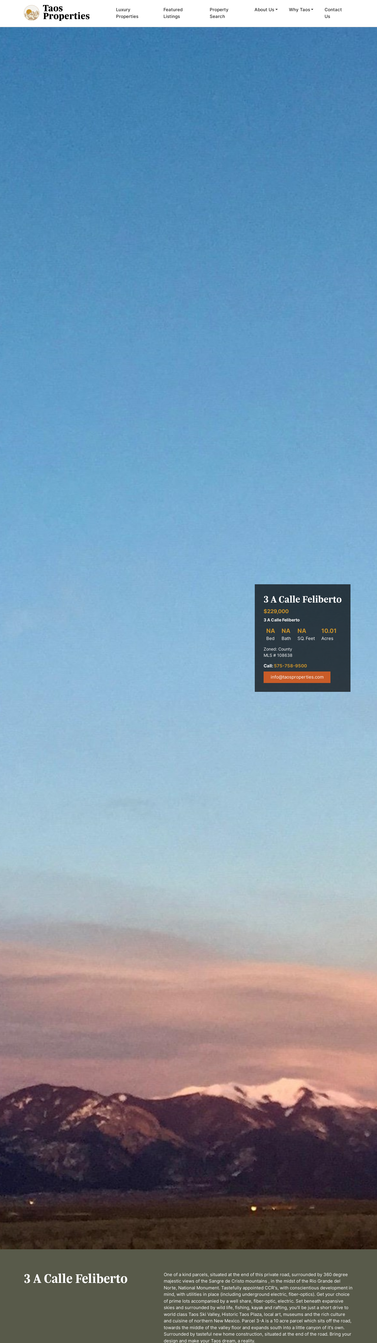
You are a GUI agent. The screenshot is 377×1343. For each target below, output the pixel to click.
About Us (264, 9)
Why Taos (299, 9)
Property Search (219, 13)
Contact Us (333, 13)
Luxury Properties (127, 13)
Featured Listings (173, 13)
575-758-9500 (290, 666)
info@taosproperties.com (297, 677)
